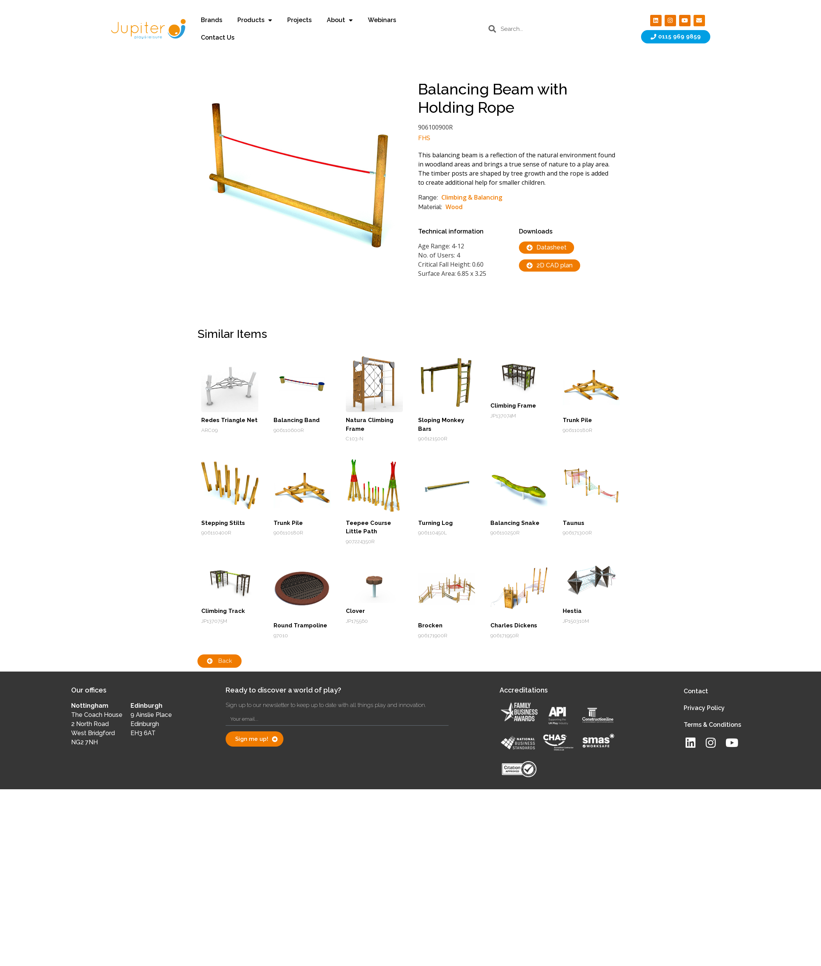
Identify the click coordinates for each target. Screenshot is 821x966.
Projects (299, 20)
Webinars (382, 20)
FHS (424, 138)
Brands (211, 20)
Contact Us (217, 37)
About (340, 20)
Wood (454, 207)
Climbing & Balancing (471, 197)
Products (254, 20)
